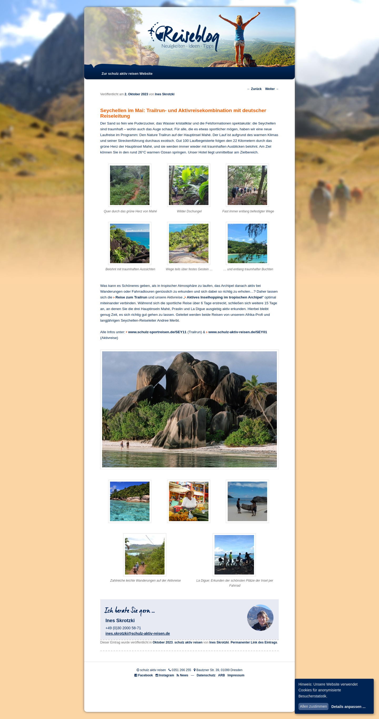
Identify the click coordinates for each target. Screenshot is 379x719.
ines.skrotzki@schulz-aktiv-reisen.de (138, 633)
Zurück (254, 89)
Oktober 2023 (163, 642)
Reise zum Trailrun (131, 297)
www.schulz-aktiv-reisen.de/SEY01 (237, 332)
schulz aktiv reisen (188, 642)
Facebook (145, 675)
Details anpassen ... (348, 707)
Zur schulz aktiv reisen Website (127, 74)
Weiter (272, 89)
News (184, 675)
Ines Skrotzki (164, 94)
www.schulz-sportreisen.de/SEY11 (157, 332)
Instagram (166, 675)
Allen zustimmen (313, 706)
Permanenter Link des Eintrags (254, 642)
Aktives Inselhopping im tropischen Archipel (224, 297)
